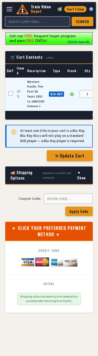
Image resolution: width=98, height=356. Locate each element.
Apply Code (79, 211)
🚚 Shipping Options (49, 175)
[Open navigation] (9, 9)
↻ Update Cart (69, 156)
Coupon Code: (30, 198)
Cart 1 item (75, 9)
